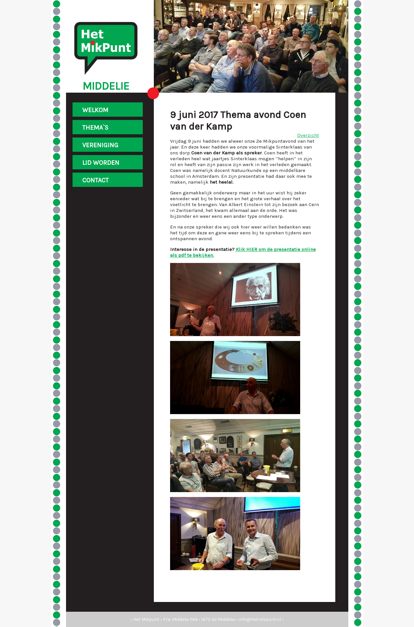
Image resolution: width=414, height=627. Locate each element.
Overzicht (308, 135)
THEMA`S (95, 127)
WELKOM (95, 110)
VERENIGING (100, 145)
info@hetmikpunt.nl (259, 619)
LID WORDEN (100, 162)
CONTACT (95, 180)
